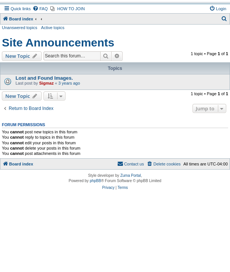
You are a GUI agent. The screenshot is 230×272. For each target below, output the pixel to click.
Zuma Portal (130, 175)
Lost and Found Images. (44, 78)
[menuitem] (40, 8)
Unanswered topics (19, 27)
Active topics (53, 27)
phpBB (95, 181)
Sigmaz (46, 83)
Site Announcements (58, 42)
